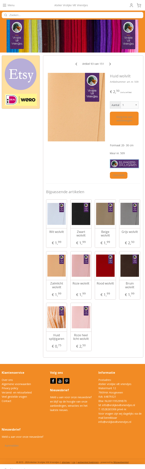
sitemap (66, 462)
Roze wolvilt (81, 283)
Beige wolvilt (105, 233)
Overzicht (118, 175)
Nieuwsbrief (60, 390)
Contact (6, 401)
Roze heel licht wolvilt (81, 336)
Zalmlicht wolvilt (56, 285)
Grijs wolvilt (130, 231)
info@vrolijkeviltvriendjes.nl (118, 405)
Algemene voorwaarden (16, 384)
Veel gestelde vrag (13, 396)
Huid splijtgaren (56, 336)
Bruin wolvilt (129, 285)
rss (73, 462)
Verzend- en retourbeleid (17, 392)
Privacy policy (10, 388)
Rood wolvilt (105, 283)
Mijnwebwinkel (121, 462)
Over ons (7, 380)
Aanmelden (12, 445)
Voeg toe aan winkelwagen (124, 118)
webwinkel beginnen (88, 462)
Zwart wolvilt (81, 233)
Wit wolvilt (56, 231)
